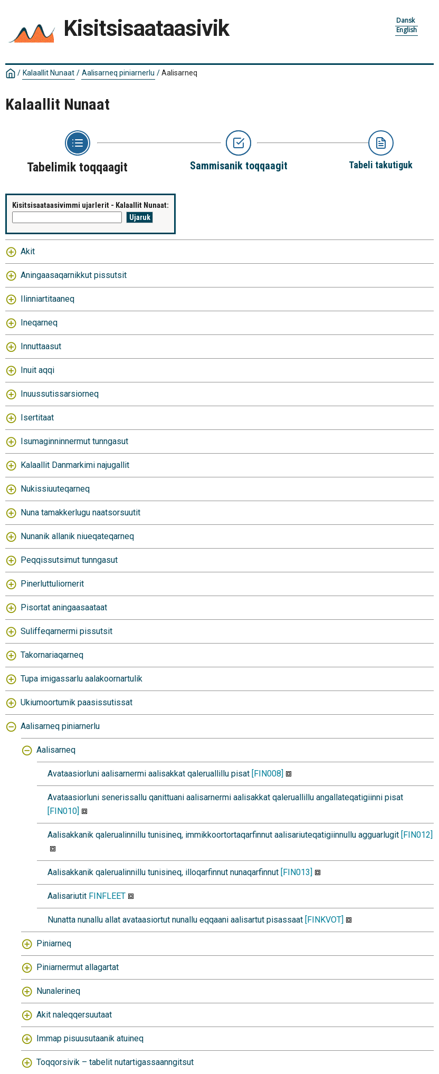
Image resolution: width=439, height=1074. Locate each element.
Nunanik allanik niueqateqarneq (77, 536)
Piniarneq (53, 943)
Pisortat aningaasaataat (64, 607)
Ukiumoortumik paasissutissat (76, 702)
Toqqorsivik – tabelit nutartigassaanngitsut (115, 1062)
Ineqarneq (39, 323)
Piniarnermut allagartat (77, 967)
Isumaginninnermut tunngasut (74, 441)
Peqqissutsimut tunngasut (69, 560)
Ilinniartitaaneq (47, 299)
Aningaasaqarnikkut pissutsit (74, 275)
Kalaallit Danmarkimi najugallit (75, 465)
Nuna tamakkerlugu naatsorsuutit (80, 512)
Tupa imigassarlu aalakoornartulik (81, 679)
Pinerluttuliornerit (52, 584)
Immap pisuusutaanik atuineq (90, 1038)
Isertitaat (37, 418)
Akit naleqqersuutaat (74, 1015)
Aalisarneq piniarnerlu (118, 73)
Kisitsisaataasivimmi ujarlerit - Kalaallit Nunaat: (90, 205)
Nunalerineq (58, 991)
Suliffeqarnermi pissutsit (66, 631)
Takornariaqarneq (52, 655)
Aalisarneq (179, 73)
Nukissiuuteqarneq (55, 489)
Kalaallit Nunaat (48, 73)
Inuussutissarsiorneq (60, 394)
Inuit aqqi (37, 370)
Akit (28, 251)
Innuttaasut (41, 346)
